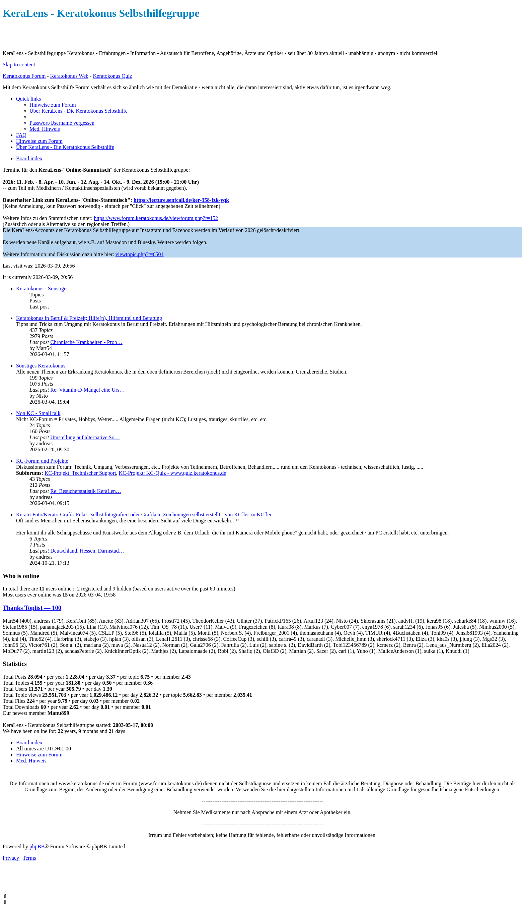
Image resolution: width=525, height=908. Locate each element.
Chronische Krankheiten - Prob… (86, 342)
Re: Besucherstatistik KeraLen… (85, 491)
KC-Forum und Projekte (42, 461)
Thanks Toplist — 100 (32, 607)
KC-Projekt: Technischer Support (80, 473)
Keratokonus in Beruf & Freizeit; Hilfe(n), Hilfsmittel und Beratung (89, 318)
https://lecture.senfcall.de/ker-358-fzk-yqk (181, 200)
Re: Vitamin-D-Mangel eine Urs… (87, 390)
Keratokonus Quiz (112, 76)
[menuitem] (52, 105)
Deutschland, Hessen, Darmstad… (87, 551)
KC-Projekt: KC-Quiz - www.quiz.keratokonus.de (172, 473)
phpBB (37, 846)
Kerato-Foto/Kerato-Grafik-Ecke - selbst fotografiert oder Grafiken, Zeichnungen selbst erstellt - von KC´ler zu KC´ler (144, 514)
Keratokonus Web (69, 76)
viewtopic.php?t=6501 (140, 254)
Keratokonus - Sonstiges (42, 288)
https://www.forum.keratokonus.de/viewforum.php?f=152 (156, 218)
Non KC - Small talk (38, 413)
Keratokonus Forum (24, 76)
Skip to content (19, 64)
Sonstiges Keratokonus (40, 365)
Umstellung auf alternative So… (85, 437)
